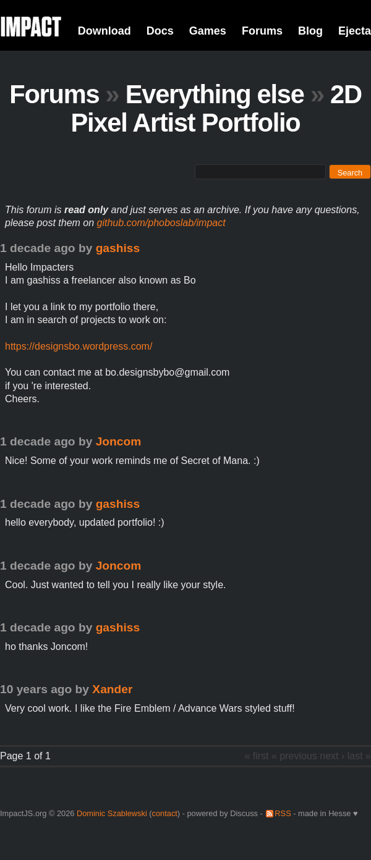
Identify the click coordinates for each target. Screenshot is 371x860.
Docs (160, 31)
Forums (262, 31)
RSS (283, 813)
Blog (310, 31)
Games (207, 31)
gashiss (118, 248)
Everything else (215, 94)
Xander (112, 689)
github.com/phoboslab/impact (161, 222)
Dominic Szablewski (112, 813)
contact (164, 813)
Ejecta (354, 31)
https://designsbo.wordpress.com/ (78, 346)
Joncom (119, 441)
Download (104, 31)
